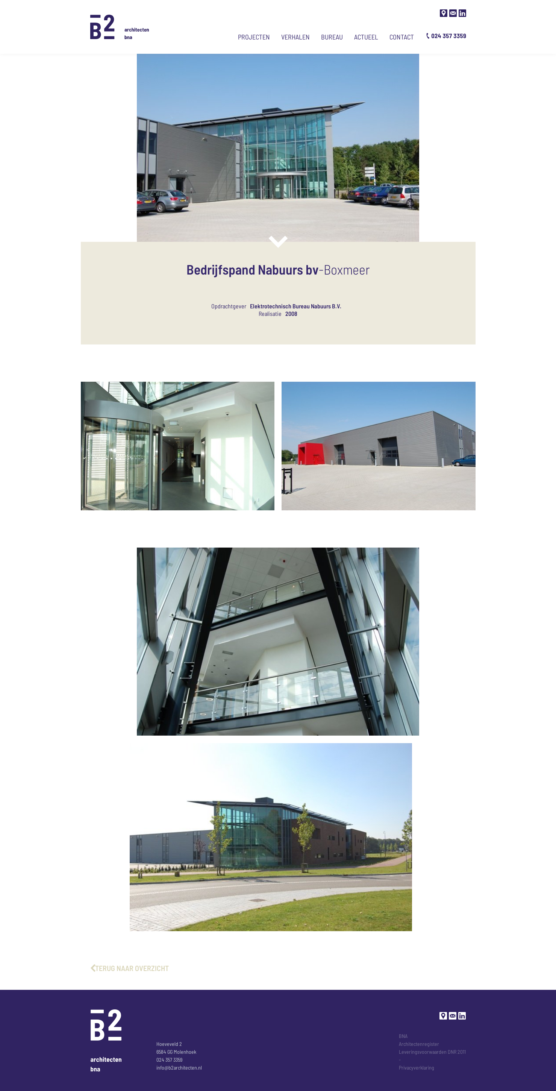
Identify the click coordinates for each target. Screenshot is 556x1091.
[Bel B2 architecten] (446, 36)
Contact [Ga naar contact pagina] (401, 37)
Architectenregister (419, 1044)
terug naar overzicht (132, 968)
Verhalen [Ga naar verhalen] (295, 37)
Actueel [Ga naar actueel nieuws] (366, 37)
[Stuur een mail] (453, 13)
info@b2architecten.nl (179, 1067)
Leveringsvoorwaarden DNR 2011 (432, 1052)
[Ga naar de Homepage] (119, 27)
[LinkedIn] (462, 13)
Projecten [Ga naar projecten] (254, 37)
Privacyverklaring (416, 1067)
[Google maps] (443, 13)
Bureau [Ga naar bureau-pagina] (332, 37)
